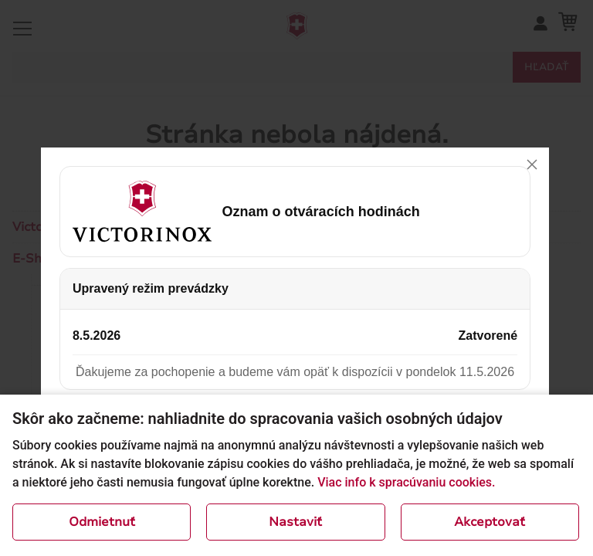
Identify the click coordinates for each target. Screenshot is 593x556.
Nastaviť (295, 522)
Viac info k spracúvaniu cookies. (406, 482)
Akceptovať (489, 522)
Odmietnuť (102, 522)
